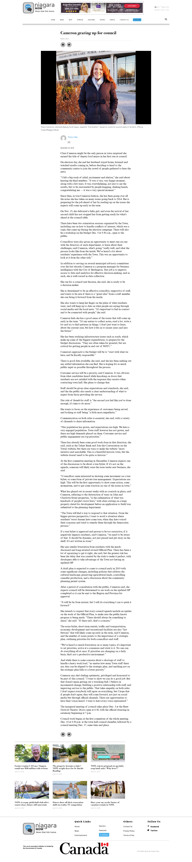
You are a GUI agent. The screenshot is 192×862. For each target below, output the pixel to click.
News (77, 831)
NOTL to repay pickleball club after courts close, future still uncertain (32, 803)
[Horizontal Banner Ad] (102, 8)
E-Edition (104, 835)
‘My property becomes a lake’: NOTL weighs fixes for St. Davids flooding (68, 768)
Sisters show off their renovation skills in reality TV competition (68, 803)
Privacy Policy (128, 831)
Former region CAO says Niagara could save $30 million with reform (31, 767)
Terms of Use (128, 835)
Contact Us (127, 826)
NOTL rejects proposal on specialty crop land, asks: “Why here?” (107, 767)
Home (77, 826)
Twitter (154, 830)
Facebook (154, 827)
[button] (166, 20)
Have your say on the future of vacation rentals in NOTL (105, 803)
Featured (102, 830)
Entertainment (81, 835)
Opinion (102, 826)
